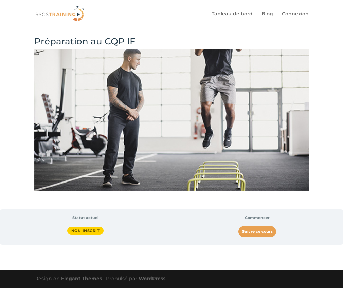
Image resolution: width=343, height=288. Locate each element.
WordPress (152, 278)
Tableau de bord (232, 14)
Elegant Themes (81, 278)
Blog (267, 14)
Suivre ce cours (257, 231)
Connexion (295, 14)
